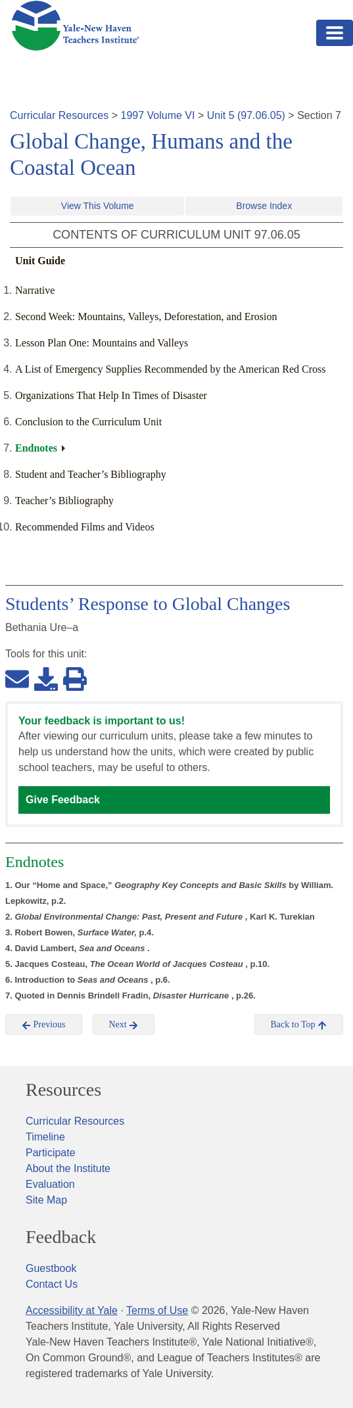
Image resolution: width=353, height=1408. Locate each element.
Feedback (61, 1237)
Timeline (45, 1136)
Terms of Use (157, 1310)
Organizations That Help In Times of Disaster (111, 395)
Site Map (46, 1200)
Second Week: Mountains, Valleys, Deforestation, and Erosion (146, 316)
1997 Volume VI (158, 115)
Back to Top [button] (299, 1025)
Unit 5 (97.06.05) (246, 115)
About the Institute (68, 1168)
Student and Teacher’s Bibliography (90, 474)
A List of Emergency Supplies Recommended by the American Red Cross (170, 369)
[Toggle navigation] (334, 33)
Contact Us (52, 1284)
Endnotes (36, 448)
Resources (63, 1090)
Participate (51, 1152)
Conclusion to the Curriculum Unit (88, 421)
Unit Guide (40, 260)
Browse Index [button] (264, 205)
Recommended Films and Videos (84, 526)
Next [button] (124, 1025)
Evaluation (50, 1184)
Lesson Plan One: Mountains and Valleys (101, 342)
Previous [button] (44, 1025)
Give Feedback (63, 799)
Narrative (35, 290)
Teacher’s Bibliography (64, 500)
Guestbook (51, 1268)
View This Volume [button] (97, 205)
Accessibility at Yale (72, 1310)
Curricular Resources (59, 115)
